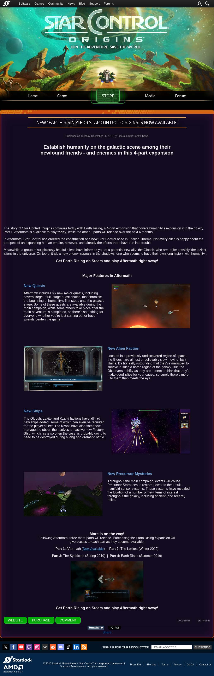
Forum (181, 96)
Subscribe (202, 647)
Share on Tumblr (97, 628)
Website (15, 620)
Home (32, 96)
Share (107, 632)
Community (55, 3)
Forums (109, 3)
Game (60, 96)
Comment (68, 620)
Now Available (93, 549)
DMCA (190, 664)
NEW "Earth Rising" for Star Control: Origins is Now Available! (107, 122)
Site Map (151, 664)
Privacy (177, 664)
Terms (164, 664)
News (71, 3)
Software (24, 3)
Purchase (41, 620)
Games (39, 3)
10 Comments (183, 621)
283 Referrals (204, 621)
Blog (82, 3)
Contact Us (205, 664)
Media (152, 96)
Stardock (56, 663)
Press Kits (135, 664)
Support (94, 3)
